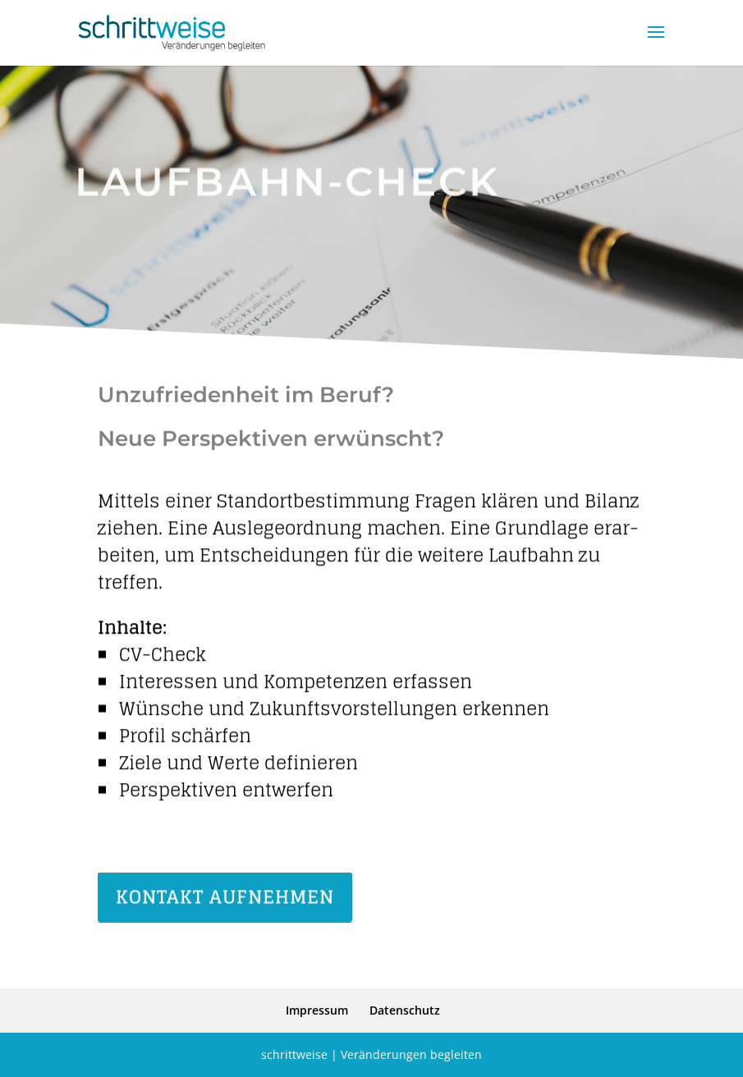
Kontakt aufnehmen (225, 898)
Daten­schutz (404, 1010)
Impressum (317, 1010)
